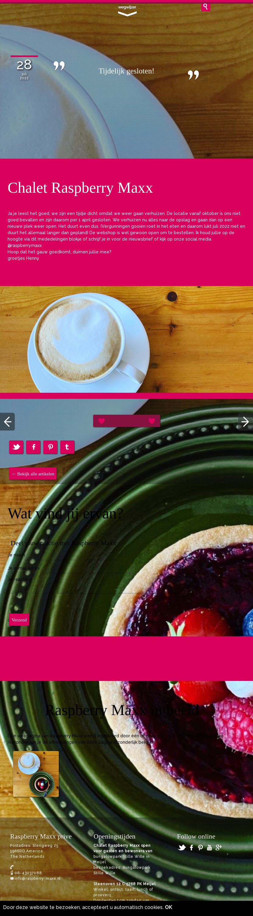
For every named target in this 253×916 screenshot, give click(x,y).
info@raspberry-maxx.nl (38, 878)
